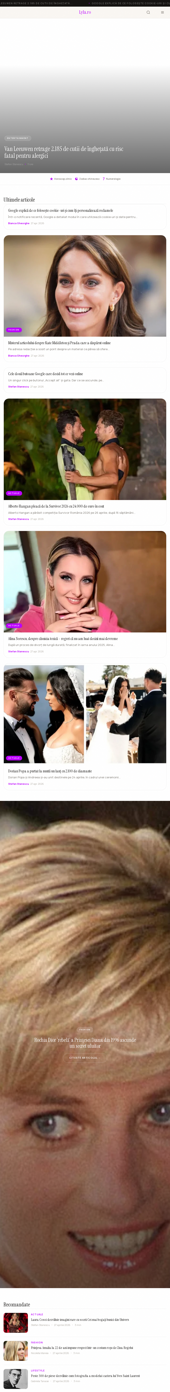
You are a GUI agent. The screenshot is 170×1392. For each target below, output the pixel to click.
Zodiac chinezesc (87, 179)
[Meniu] (162, 12)
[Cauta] (148, 12)
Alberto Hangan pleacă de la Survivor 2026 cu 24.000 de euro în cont (56, 507)
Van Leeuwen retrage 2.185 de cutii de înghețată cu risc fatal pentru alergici (63, 152)
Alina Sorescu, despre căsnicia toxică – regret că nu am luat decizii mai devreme (63, 640)
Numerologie (111, 179)
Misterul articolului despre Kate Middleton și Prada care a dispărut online (59, 344)
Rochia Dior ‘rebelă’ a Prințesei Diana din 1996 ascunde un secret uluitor (85, 1043)
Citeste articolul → (85, 1057)
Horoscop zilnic (61, 179)
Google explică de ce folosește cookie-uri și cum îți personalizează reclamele (60, 210)
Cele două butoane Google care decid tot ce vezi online (45, 375)
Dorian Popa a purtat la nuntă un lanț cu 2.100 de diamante (50, 772)
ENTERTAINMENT (18, 138)
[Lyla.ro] (85, 12)
